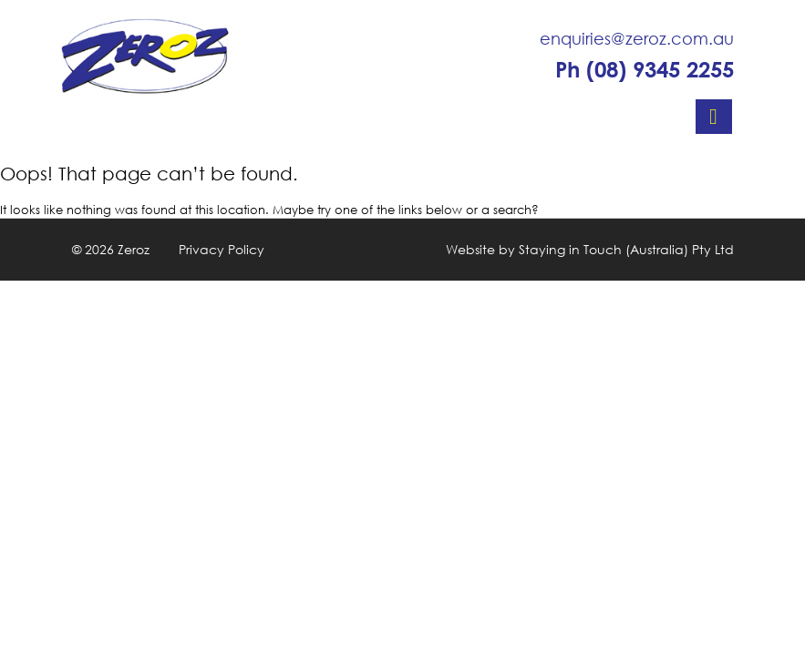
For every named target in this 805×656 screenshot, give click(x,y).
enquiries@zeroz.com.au (637, 38)
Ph (644, 69)
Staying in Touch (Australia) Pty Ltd (626, 249)
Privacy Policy (221, 249)
